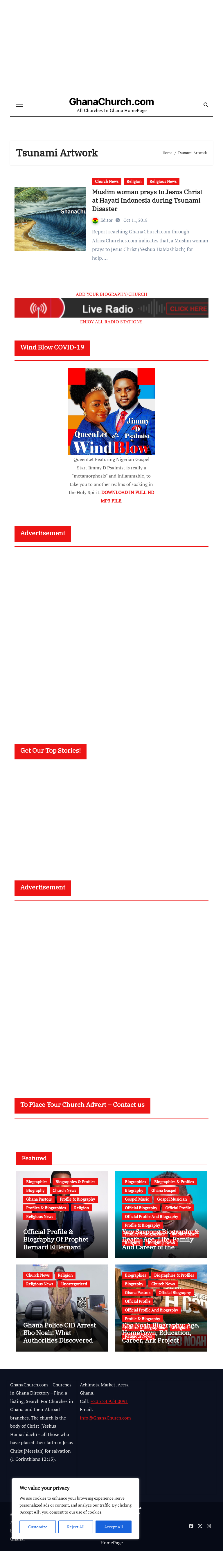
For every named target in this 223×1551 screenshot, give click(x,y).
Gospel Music (137, 1199)
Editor (103, 220)
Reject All (75, 1527)
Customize (37, 1527)
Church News (106, 181)
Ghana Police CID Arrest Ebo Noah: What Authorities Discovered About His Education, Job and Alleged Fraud (60, 1340)
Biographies (36, 1181)
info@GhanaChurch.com (105, 1418)
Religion (134, 181)
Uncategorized (74, 1284)
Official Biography (141, 1207)
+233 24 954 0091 (109, 1401)
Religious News (163, 181)
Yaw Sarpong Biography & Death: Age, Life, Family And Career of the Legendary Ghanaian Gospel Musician (160, 1247)
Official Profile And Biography (151, 1216)
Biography (35, 1190)
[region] (75, 1508)
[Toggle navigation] (19, 105)
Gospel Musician (172, 1199)
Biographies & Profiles (75, 1181)
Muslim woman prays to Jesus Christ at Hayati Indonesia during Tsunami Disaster (147, 200)
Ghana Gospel (163, 1190)
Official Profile (178, 1207)
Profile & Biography (77, 1199)
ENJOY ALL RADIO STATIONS (111, 321)
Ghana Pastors (39, 1199)
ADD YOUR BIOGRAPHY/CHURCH (111, 294)
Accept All (113, 1527)
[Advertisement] (112, 640)
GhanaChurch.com (111, 102)
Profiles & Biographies (46, 1207)
